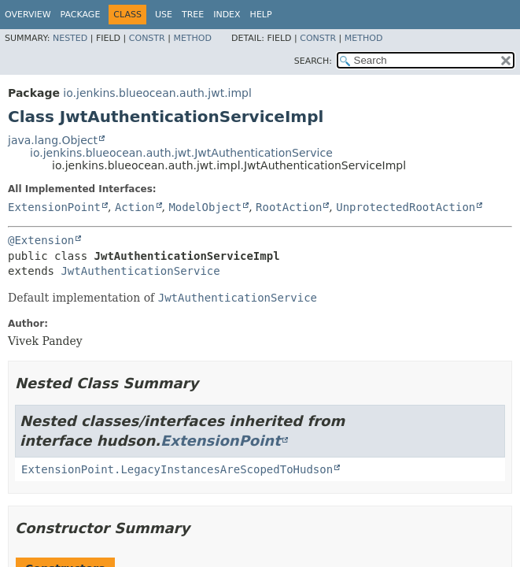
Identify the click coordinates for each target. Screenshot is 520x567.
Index (226, 14)
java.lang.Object (53, 140)
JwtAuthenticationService (140, 271)
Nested (70, 38)
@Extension (41, 240)
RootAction (289, 207)
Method (192, 38)
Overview (28, 14)
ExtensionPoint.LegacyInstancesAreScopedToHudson (177, 469)
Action (135, 207)
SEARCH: (313, 61)
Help (261, 14)
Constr (147, 38)
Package (81, 14)
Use (163, 14)
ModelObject (205, 207)
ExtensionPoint (54, 207)
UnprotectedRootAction (405, 207)
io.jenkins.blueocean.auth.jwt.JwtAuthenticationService (181, 152)
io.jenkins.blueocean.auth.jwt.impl (157, 93)
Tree (193, 14)
